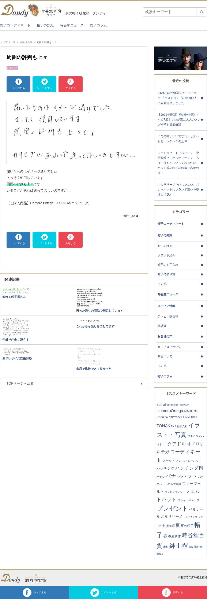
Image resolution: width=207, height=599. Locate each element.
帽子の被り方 (166, 274)
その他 (162, 283)
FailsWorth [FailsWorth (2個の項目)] (183, 405)
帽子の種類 (165, 246)
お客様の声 (25, 42)
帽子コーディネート (15, 25)
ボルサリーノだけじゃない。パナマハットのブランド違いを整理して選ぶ (178, 189)
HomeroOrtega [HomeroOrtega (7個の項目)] (170, 410)
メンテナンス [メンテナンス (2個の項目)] (190, 517)
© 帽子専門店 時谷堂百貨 (192, 577)
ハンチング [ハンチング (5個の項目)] (165, 468)
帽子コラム (98, 25)
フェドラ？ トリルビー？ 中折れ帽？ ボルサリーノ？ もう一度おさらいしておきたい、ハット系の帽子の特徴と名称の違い (178, 163)
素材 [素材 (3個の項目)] (166, 546)
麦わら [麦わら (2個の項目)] (160, 553)
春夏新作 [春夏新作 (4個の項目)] (174, 536)
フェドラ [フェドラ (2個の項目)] (169, 492)
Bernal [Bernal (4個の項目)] (161, 404)
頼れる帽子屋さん (14, 297)
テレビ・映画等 (168, 316)
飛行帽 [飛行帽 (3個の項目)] (198, 546)
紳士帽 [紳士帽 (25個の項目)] (178, 545)
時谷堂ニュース (72, 25)
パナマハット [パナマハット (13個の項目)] (181, 476)
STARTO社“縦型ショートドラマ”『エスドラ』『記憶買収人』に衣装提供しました (179, 98)
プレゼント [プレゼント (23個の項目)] (172, 508)
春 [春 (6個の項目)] (165, 536)
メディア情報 (166, 306)
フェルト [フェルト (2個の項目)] (179, 492)
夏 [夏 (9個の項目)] (178, 525)
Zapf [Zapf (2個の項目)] (173, 426)
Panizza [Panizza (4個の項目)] (162, 417)
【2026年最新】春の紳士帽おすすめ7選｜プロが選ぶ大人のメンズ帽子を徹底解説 (179, 119)
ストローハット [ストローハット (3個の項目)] (192, 460)
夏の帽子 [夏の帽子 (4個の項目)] (187, 526)
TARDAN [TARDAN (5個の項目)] (189, 417)
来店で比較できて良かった (94, 368)
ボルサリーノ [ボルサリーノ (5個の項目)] (171, 517)
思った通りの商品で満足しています (99, 310)
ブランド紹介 (166, 255)
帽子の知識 (45, 25)
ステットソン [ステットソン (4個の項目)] (171, 460)
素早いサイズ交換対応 (17, 358)
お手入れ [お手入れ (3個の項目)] (182, 426)
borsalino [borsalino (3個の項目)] (172, 404)
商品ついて (165, 356)
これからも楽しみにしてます (95, 326)
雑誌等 (162, 326)
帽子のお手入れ (168, 264)
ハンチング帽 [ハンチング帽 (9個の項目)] (189, 468)
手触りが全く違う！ (15, 339)
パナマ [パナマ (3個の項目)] (161, 476)
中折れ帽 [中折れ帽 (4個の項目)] (168, 526)
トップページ (7, 42)
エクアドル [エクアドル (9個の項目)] (174, 443)
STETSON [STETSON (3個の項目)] (175, 417)
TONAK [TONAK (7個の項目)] (163, 426)
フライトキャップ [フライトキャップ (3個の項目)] (189, 500)
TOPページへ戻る (20, 383)
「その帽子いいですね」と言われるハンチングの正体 (178, 138)
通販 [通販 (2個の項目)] (191, 547)
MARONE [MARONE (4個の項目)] (191, 411)
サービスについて (169, 347)
